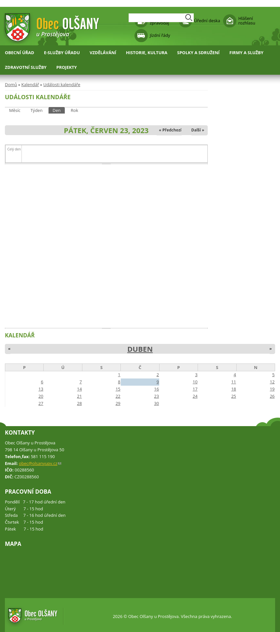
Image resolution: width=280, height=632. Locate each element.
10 (195, 382)
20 (40, 396)
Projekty (66, 67)
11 (233, 382)
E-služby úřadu (62, 52)
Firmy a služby (246, 52)
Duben (140, 349)
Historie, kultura (146, 52)
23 (156, 396)
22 (118, 396)
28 (79, 403)
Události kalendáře (61, 84)
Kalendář (30, 84)
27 (40, 403)
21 (79, 396)
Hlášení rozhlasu (246, 20)
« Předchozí (170, 130)
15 (118, 389)
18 (233, 389)
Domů (11, 84)
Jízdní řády (160, 35)
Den (59, 110)
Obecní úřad (19, 52)
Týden (37, 110)
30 (156, 403)
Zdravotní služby (26, 67)
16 (156, 389)
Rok (74, 110)
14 (79, 389)
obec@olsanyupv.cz (40, 463)
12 (272, 382)
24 (195, 396)
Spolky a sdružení (198, 52)
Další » (197, 130)
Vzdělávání (103, 52)
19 (272, 389)
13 (40, 389)
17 (195, 389)
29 (118, 403)
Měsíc (15, 110)
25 (233, 396)
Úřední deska (207, 20)
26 (272, 396)
